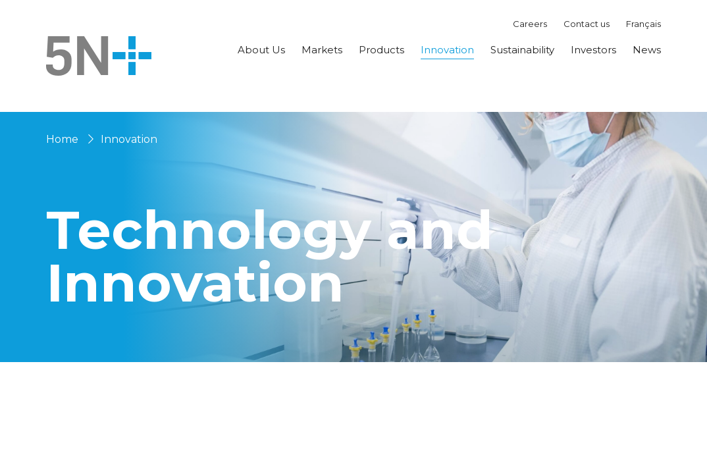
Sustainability (522, 49)
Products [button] (381, 50)
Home (62, 139)
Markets (321, 49)
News (647, 49)
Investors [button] (593, 50)
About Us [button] (261, 50)
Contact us (586, 23)
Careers (530, 23)
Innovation (447, 49)
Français (643, 23)
